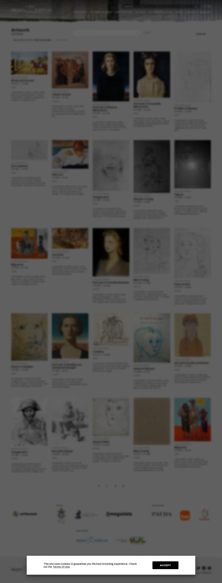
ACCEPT (165, 565)
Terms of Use (61, 566)
